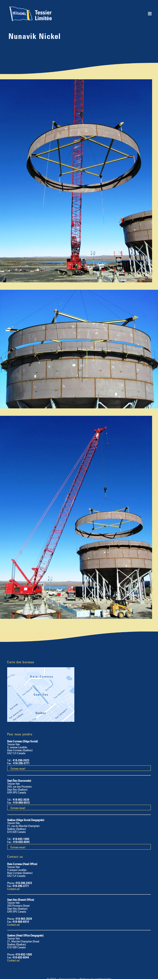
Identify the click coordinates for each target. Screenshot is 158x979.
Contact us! (13, 888)
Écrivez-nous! (18, 768)
